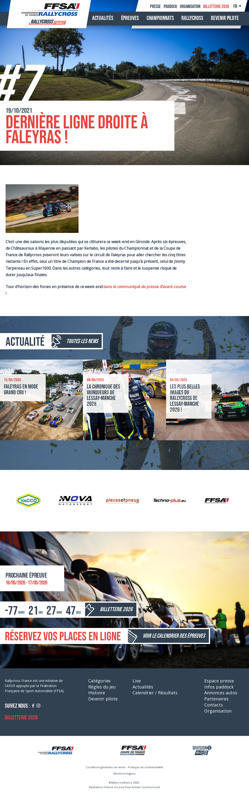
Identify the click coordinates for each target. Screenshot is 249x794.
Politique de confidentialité (145, 767)
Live (137, 681)
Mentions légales (124, 773)
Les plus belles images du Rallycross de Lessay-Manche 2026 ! (185, 398)
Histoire (96, 693)
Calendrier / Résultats (155, 693)
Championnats (160, 18)
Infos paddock (219, 687)
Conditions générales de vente (105, 767)
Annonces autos (220, 693)
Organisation (190, 6)
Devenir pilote (225, 18)
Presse (155, 6)
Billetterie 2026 (216, 6)
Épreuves (130, 18)
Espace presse (219, 681)
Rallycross (192, 18)
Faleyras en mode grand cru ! (21, 389)
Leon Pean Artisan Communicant (138, 787)
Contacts (213, 705)
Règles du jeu (102, 687)
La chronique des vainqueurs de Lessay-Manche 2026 (103, 395)
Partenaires (216, 699)
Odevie (108, 787)
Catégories (99, 681)
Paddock (170, 6)
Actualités (102, 18)
